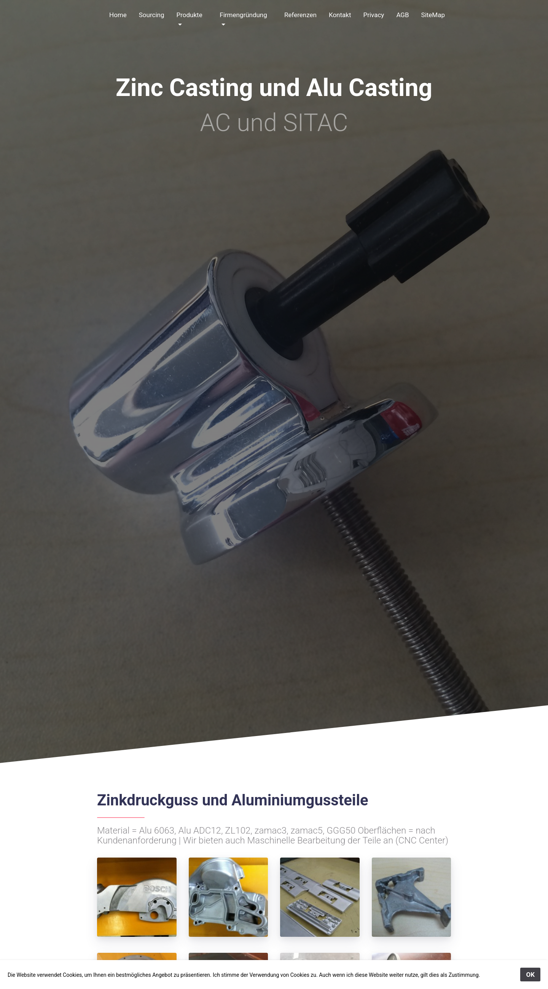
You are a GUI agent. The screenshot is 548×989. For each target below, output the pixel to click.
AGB (402, 15)
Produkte (189, 15)
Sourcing (151, 15)
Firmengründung (243, 15)
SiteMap (433, 15)
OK (530, 974)
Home (118, 15)
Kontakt (340, 15)
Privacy (373, 15)
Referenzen (300, 15)
